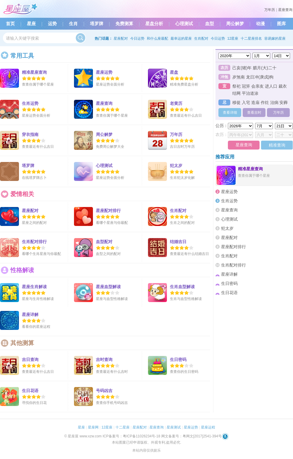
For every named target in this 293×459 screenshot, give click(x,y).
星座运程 (208, 427)
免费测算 (124, 23)
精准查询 (277, 145)
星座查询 (285, 10)
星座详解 (226, 274)
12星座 (232, 38)
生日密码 (226, 283)
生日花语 (226, 292)
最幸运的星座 (181, 38)
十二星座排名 (251, 38)
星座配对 (121, 38)
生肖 (73, 23)
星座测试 (174, 427)
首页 (10, 23)
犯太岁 (224, 228)
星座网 (93, 427)
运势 (52, 23)
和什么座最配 (157, 38)
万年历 (269, 10)
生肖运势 (226, 200)
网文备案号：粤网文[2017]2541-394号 (191, 436)
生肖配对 (201, 38)
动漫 (260, 23)
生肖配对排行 (230, 265)
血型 (209, 23)
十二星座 (122, 427)
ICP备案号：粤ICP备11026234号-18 (131, 436)
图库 (281, 23)
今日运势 (137, 38)
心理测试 (184, 23)
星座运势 (226, 191)
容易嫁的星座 (275, 38)
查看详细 (230, 112)
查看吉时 (254, 112)
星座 (31, 23)
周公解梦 (235, 23)
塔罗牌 (96, 23)
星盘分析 (154, 23)
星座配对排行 (230, 246)
